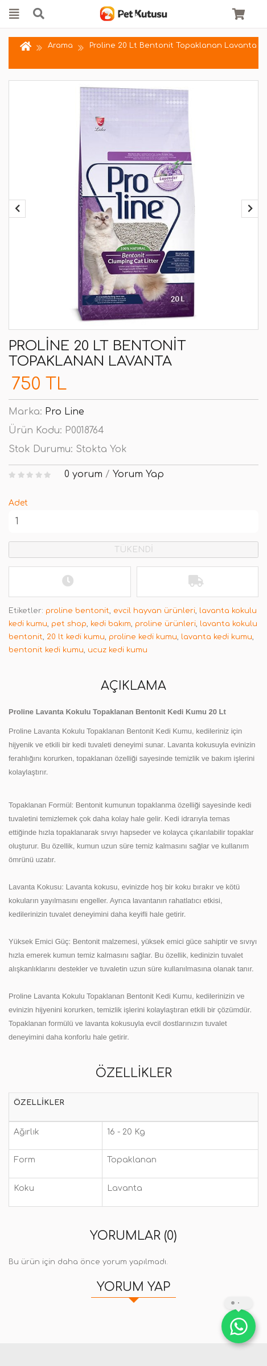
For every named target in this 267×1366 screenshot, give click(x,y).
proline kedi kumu (143, 637)
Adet (18, 503)
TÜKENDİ (133, 549)
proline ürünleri (165, 624)
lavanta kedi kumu (216, 637)
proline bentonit (77, 611)
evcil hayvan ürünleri (154, 611)
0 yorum (83, 474)
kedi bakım (111, 624)
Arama (60, 45)
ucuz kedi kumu (117, 650)
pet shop (69, 624)
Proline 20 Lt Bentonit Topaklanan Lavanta (173, 45)
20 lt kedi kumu (76, 637)
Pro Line (64, 412)
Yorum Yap (138, 474)
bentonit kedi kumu (46, 650)
